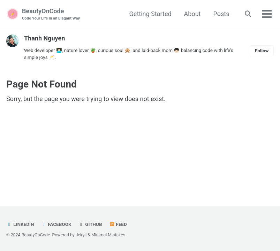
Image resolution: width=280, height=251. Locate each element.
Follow (262, 50)
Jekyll (81, 235)
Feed (118, 224)
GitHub (90, 224)
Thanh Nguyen (44, 38)
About (192, 13)
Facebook (56, 224)
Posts (221, 13)
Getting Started (150, 13)
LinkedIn (20, 224)
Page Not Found (41, 84)
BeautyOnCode (51, 14)
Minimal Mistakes (108, 235)
